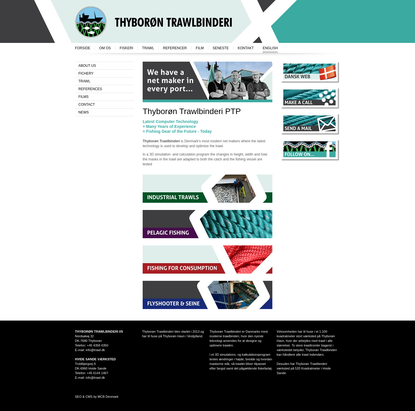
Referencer (175, 48)
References (90, 89)
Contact (86, 105)
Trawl (148, 48)
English (270, 48)
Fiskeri (126, 48)
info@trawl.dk (95, 350)
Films (83, 97)
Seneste (221, 48)
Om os (105, 48)
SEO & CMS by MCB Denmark (96, 396)
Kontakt (246, 48)
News (83, 112)
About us (87, 66)
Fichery (85, 73)
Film (199, 48)
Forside (82, 48)
